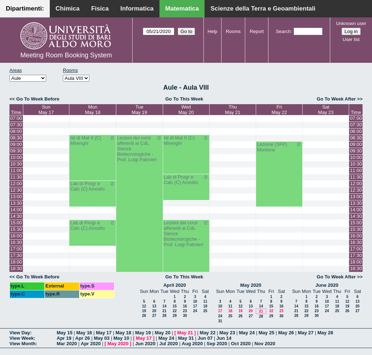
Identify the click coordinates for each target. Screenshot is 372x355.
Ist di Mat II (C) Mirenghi (92, 140)
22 (175, 311)
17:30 (16, 255)
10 (195, 301)
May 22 (207, 332)
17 (195, 306)
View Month (22, 343)
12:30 (16, 190)
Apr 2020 (91, 343)
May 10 (121, 338)
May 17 (104, 332)
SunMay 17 (46, 109)
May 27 (306, 332)
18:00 (16, 262)
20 (154, 311)
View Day (19, 332)
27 (154, 316)
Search (283, 31)
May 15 (64, 332)
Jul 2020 (168, 343)
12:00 (16, 183)
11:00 (16, 170)
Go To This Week (184, 99)
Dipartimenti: (25, 8)
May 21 (185, 332)
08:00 (16, 131)
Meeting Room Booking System (66, 55)
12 (144, 306)
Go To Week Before (38, 99)
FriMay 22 (279, 109)
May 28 (325, 332)
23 (185, 311)
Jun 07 (205, 338)
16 (185, 306)
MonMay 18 (93, 109)
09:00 (16, 144)
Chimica (68, 8)
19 (144, 311)
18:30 (16, 268)
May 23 (227, 332)
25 (205, 311)
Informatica (137, 8)
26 (144, 316)
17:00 (16, 249)
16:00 (16, 235)
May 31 (186, 338)
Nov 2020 (265, 343)
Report (257, 31)
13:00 (16, 196)
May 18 (123, 332)
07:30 (16, 124)
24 (195, 311)
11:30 (16, 177)
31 (220, 321)
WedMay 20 (186, 109)
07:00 (16, 118)
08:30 (16, 137)
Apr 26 (82, 338)
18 (205, 306)
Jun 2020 (145, 343)
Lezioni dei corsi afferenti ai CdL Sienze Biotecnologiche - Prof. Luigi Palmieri (139, 148)
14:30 (16, 216)
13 (154, 306)
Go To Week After (336, 99)
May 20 (162, 332)
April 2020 (174, 285)
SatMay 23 (326, 109)
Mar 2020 (67, 343)
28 (164, 316)
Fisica (100, 8)
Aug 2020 (192, 343)
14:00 (16, 209)
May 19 (143, 332)
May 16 (84, 332)
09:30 (16, 151)
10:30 (16, 164)
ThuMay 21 (232, 109)
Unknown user (351, 23)
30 (185, 316)
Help (212, 31)
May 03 (101, 338)
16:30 (16, 242)
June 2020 (326, 285)
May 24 (247, 332)
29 (175, 316)
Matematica (182, 8)
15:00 (16, 222)
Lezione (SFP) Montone (279, 147)
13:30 (16, 203)
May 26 (286, 332)
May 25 (266, 332)
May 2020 (250, 285)
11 (205, 301)
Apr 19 (64, 338)
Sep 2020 (217, 343)
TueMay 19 (139, 109)
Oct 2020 (241, 343)
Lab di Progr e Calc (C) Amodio (186, 179)
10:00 (16, 157)
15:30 (16, 229)
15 (175, 306)
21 (164, 311)
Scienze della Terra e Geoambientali (262, 8)
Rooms (233, 31)
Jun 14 (224, 338)
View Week (21, 338)
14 (164, 306)
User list (351, 39)
